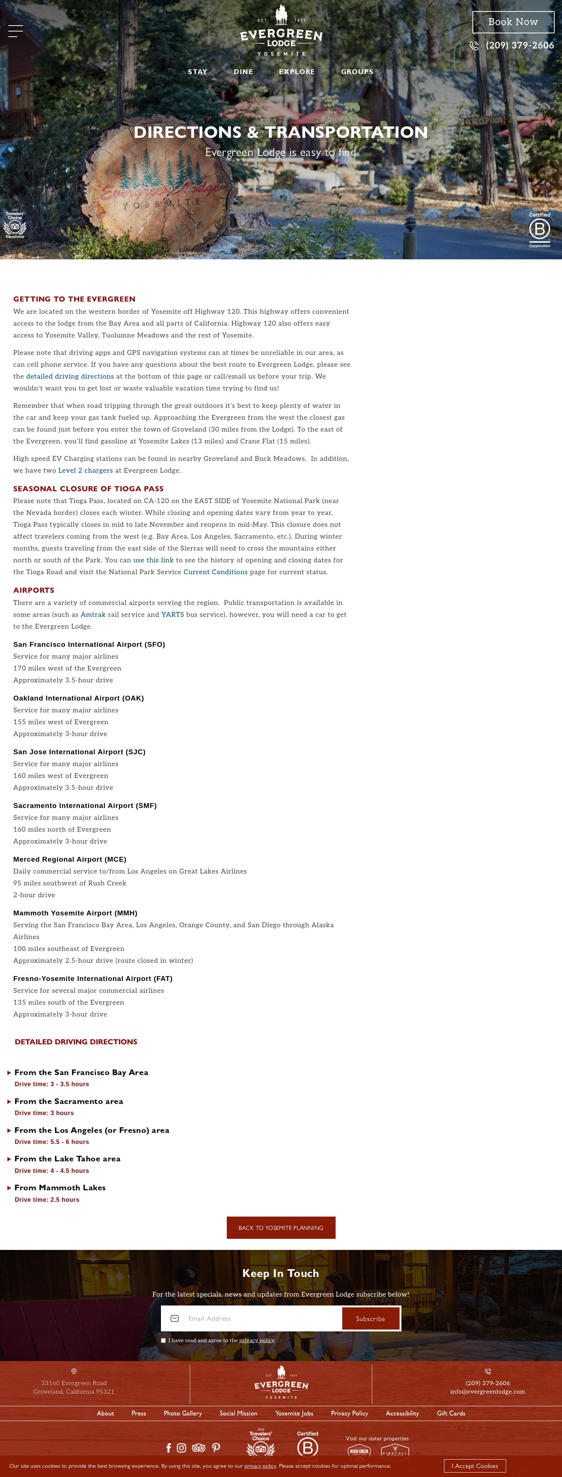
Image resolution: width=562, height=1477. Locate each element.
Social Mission (239, 1413)
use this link (153, 560)
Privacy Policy (349, 1413)
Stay (198, 72)
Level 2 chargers (85, 471)
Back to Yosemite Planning (281, 1227)
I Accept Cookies (475, 1466)
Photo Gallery (183, 1413)
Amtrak (93, 615)
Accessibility (402, 1413)
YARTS (172, 615)
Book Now (513, 22)
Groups (357, 72)
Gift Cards (451, 1413)
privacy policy (257, 1340)
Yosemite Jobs (294, 1413)
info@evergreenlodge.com (488, 1392)
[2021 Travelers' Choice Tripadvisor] (540, 230)
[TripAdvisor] (15, 223)
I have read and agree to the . (222, 1340)
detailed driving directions (70, 376)
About (105, 1413)
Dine (243, 72)
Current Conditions (216, 572)
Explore (297, 72)
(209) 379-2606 (512, 45)
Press (139, 1413)
